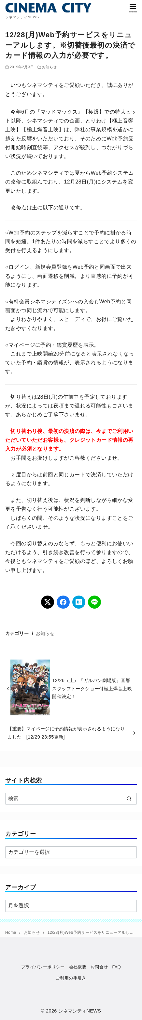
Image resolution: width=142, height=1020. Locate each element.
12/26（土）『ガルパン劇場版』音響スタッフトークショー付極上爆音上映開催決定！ (92, 688)
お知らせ (49, 67)
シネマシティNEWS (79, 1010)
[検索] (71, 799)
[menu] (133, 7)
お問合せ (99, 966)
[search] (129, 799)
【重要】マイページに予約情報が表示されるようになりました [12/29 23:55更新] (66, 732)
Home (11, 932)
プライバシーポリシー (43, 966)
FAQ (116, 966)
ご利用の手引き (71, 978)
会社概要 (78, 966)
